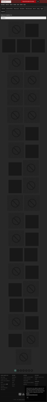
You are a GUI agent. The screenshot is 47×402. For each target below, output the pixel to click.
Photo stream (16, 8)
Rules (2, 382)
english (36, 385)
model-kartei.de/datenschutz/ (32, 394)
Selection (3, 8)
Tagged (42, 8)
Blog (25, 4)
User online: (4, 384)
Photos (7, 4)
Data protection (4, 387)
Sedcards (3, 4)
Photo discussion (29, 8)
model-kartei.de (22, 399)
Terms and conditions (5, 380)
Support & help (4, 379)
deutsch (36, 383)
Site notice (3, 389)
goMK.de (25, 384)
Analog (38, 8)
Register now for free (28, 1)
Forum (14, 4)
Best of (34, 8)
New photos (22, 8)
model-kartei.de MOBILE (29, 382)
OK (27, 397)
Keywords (3, 11)
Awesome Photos (9, 8)
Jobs (18, 4)
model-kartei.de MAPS (28, 377)
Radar (13, 386)
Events (21, 4)
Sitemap (2, 386)
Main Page (3, 377)
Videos (11, 4)
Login (38, 1)
